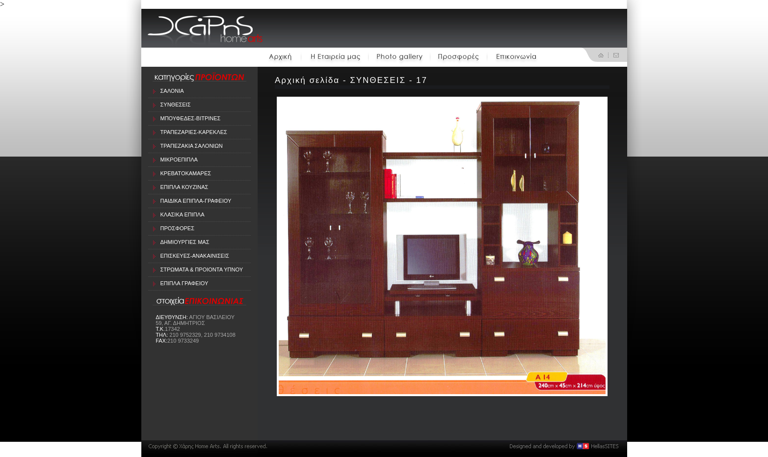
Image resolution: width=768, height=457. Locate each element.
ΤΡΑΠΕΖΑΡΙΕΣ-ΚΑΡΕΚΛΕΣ (193, 132)
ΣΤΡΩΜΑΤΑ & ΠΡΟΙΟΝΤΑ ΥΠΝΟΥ (201, 269)
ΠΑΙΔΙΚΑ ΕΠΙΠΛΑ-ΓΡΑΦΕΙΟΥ (196, 201)
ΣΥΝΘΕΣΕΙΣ (175, 105)
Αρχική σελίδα (307, 80)
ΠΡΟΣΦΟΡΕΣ (177, 228)
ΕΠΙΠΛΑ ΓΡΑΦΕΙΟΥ (184, 283)
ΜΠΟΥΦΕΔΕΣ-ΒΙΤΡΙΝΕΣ (190, 118)
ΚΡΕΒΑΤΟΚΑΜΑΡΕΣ (186, 173)
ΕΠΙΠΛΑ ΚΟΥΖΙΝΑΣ (184, 187)
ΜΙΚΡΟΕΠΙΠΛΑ (179, 159)
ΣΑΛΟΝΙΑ (172, 91)
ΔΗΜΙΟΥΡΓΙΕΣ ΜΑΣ (185, 242)
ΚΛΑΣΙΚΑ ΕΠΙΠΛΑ (182, 214)
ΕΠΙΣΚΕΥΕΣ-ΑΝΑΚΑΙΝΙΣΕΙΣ (194, 256)
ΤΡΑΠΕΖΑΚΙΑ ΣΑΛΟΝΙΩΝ (191, 146)
